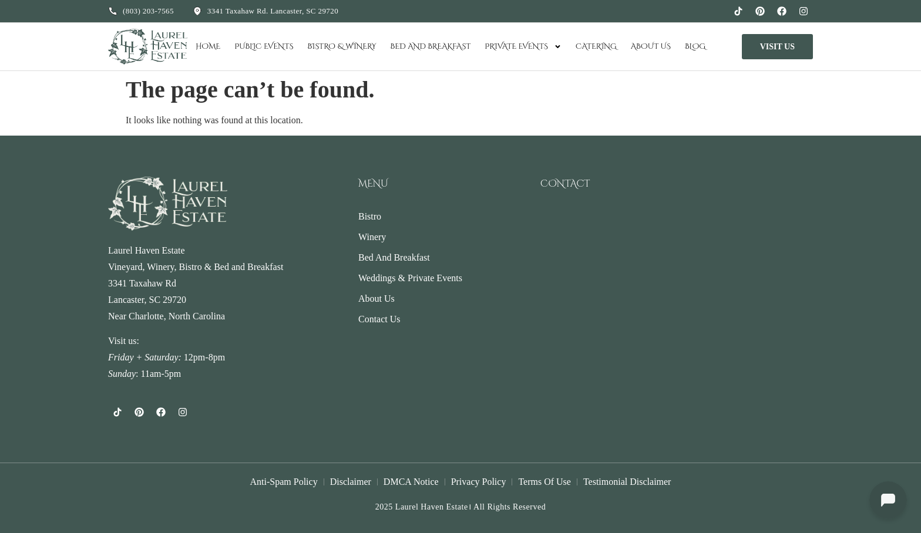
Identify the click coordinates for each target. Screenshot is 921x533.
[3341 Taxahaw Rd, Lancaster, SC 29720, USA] (676, 262)
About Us (651, 46)
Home (208, 46)
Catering (596, 46)
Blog (695, 46)
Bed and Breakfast (431, 46)
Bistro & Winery (341, 46)
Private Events (523, 46)
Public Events (263, 46)
